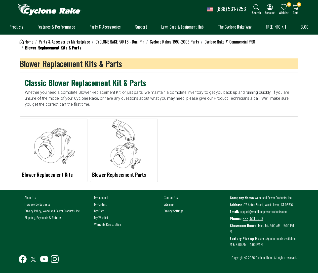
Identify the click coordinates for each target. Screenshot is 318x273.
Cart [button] (295, 12)
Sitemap (169, 204)
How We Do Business (37, 204)
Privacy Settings (173, 210)
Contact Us (171, 197)
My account (101, 197)
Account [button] (270, 12)
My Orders (100, 204)
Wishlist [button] (284, 12)
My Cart (99, 210)
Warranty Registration (107, 224)
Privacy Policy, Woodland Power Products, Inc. (52, 210)
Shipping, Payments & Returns (43, 217)
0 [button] (289, 4)
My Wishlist (101, 217)
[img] (256, 7)
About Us (30, 197)
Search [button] (256, 12)
